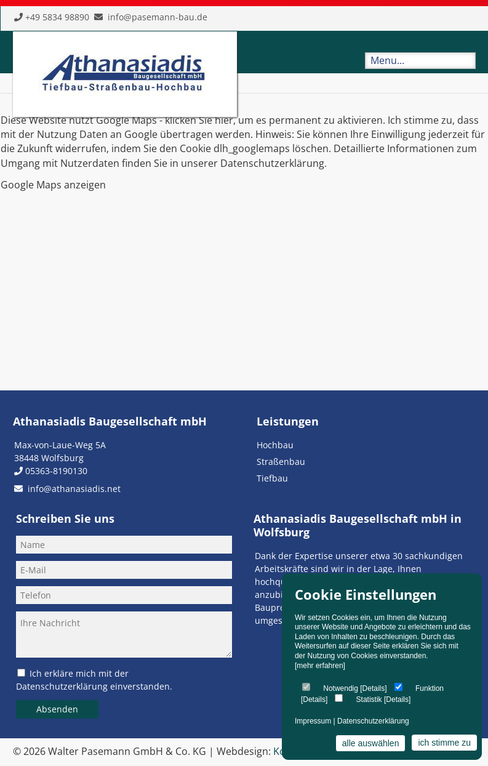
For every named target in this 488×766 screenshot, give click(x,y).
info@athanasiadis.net (74, 488)
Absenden (57, 709)
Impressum (313, 721)
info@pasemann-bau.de (157, 17)
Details (373, 688)
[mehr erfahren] (320, 665)
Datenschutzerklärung (373, 721)
